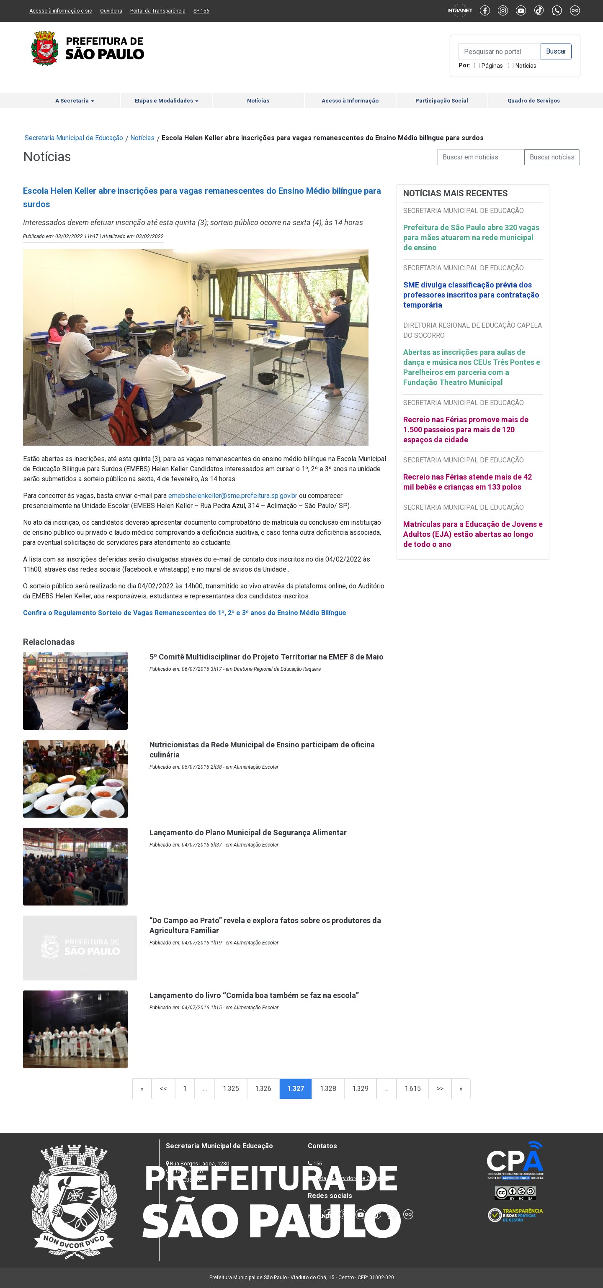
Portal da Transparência (158, 11)
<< (163, 1089)
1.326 (263, 1089)
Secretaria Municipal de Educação (74, 138)
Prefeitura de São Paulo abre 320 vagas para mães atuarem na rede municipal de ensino (471, 237)
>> (440, 1089)
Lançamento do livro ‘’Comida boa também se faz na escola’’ (254, 995)
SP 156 (201, 11)
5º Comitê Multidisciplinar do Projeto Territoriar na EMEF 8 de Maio (266, 656)
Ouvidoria (111, 11)
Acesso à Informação (350, 100)
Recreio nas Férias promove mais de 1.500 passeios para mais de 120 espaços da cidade (465, 429)
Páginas (492, 65)
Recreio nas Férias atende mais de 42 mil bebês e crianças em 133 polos (467, 481)
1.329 (360, 1089)
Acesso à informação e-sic (60, 11)
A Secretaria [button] (74, 100)
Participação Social (441, 100)
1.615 (413, 1089)
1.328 (328, 1089)
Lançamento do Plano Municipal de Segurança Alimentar (248, 832)
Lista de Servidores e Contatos (351, 1178)
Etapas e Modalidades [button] (166, 100)
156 (317, 1163)
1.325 (231, 1089)
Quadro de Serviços (534, 100)
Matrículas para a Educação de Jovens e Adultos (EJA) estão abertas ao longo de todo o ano (473, 534)
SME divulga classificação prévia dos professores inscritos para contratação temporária (471, 294)
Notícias (525, 65)
